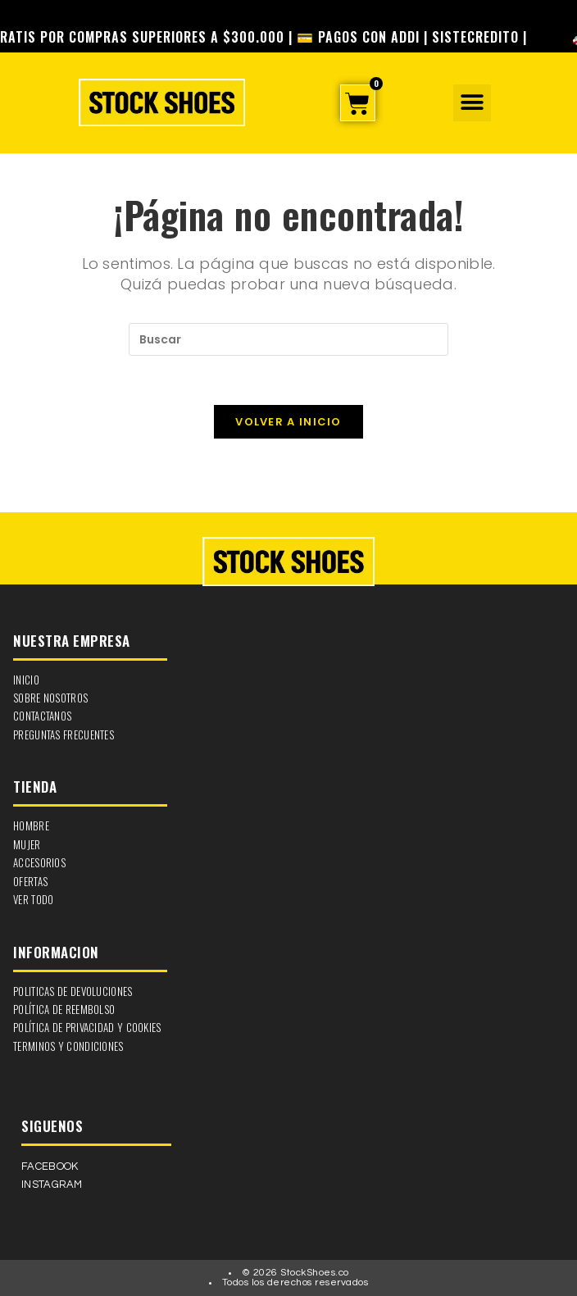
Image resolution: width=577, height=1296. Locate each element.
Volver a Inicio (288, 422)
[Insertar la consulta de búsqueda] (288, 339)
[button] (471, 102)
